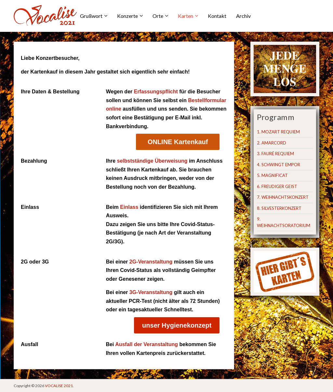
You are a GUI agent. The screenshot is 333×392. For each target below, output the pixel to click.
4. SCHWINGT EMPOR (278, 164)
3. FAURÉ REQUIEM (275, 153)
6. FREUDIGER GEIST (277, 186)
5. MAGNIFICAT (272, 175)
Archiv (243, 16)
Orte (158, 16)
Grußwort (91, 16)
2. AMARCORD (271, 142)
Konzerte (127, 16)
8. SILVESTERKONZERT (279, 208)
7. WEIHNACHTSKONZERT (283, 197)
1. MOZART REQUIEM (278, 131)
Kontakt (217, 16)
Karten (185, 16)
